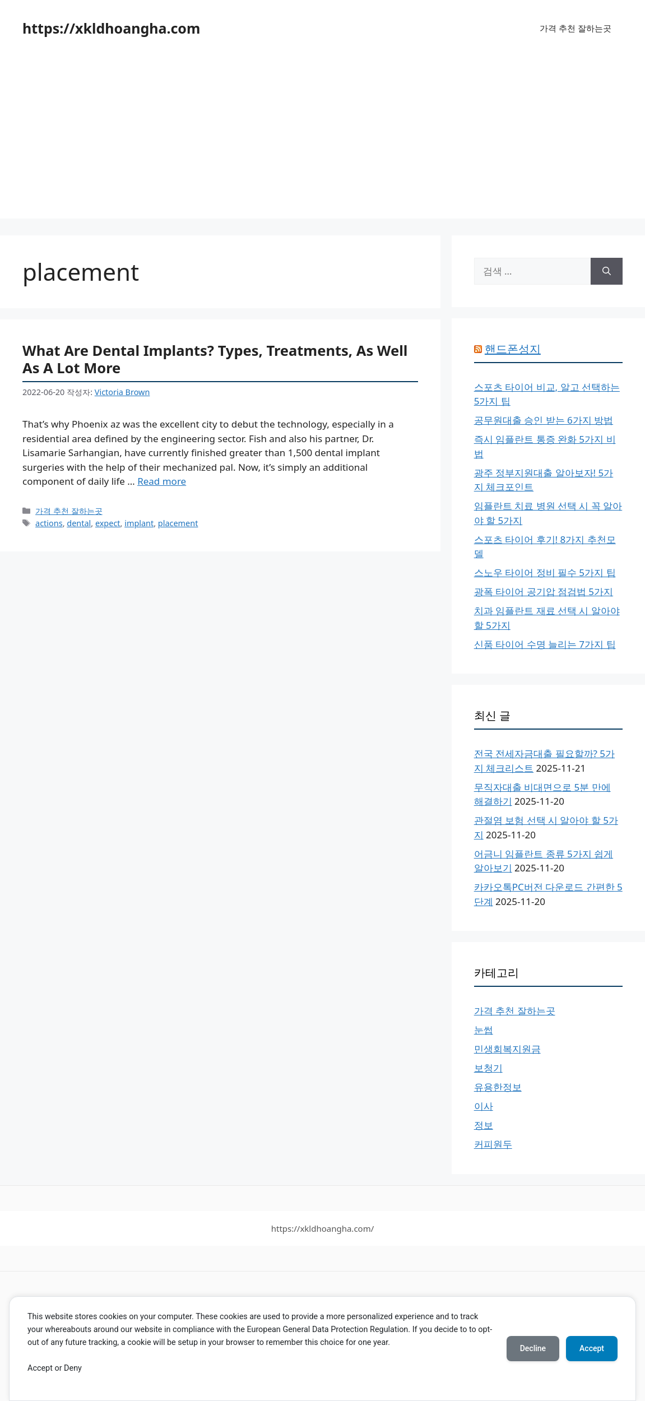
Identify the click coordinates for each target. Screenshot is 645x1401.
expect (107, 523)
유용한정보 (498, 1086)
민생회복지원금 (507, 1048)
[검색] (607, 271)
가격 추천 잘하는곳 (575, 28)
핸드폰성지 (513, 348)
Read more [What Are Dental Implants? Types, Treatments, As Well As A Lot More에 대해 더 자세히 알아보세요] (161, 481)
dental (79, 523)
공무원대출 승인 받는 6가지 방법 (543, 420)
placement (178, 523)
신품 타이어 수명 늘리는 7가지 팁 (545, 644)
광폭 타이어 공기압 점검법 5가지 (543, 591)
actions (49, 523)
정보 (483, 1125)
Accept (591, 1348)
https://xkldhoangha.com (111, 28)
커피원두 (493, 1144)
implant (139, 523)
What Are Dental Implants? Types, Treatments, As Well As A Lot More (214, 359)
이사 (483, 1106)
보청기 (488, 1067)
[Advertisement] (322, 140)
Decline (533, 1348)
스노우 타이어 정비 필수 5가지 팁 (545, 572)
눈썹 (483, 1029)
